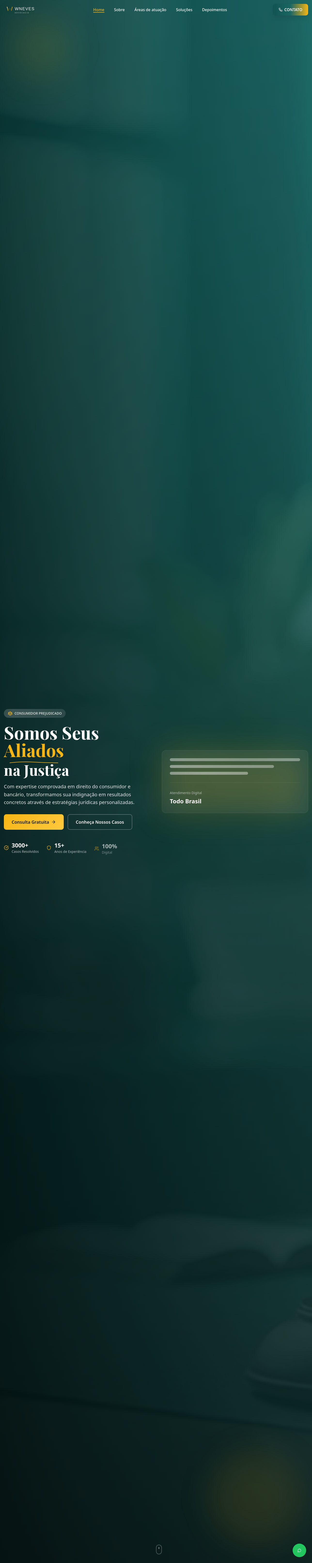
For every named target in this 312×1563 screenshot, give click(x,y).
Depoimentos (214, 9)
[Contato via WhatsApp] (299, 1550)
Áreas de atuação (150, 9)
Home (98, 9)
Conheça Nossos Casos (96, 822)
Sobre (119, 9)
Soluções (184, 9)
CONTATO (290, 9)
